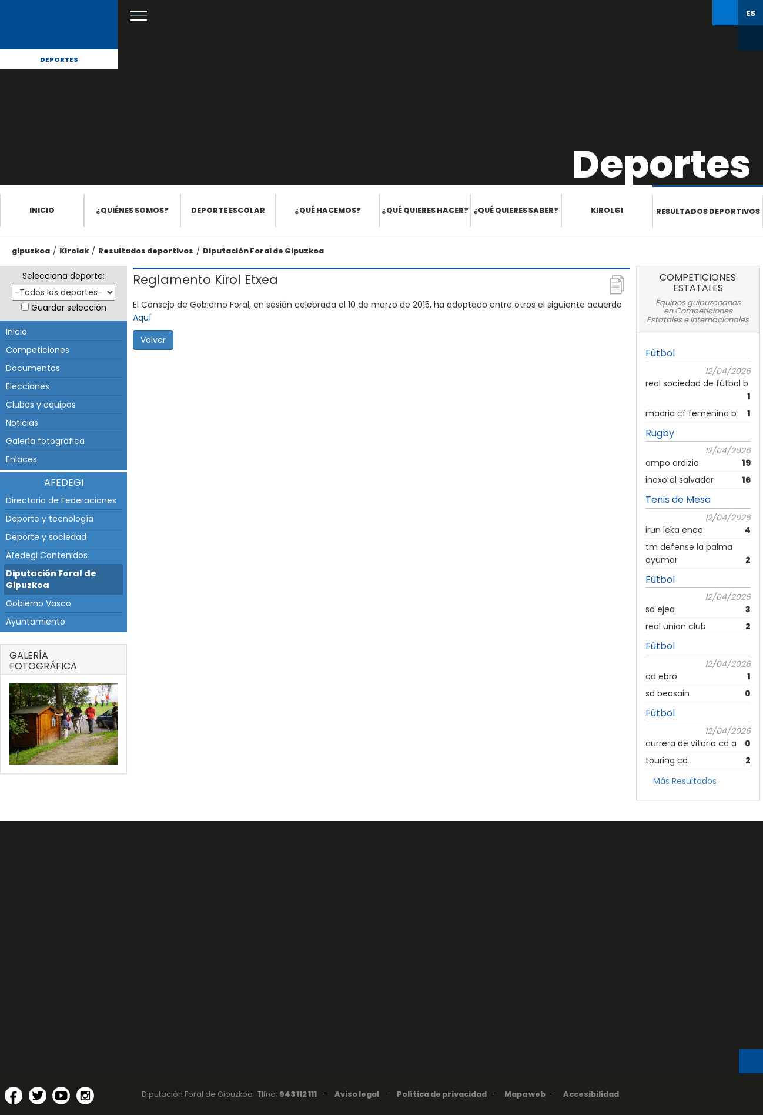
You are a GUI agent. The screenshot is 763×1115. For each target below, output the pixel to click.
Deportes (59, 59)
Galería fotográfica (45, 441)
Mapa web (525, 1094)
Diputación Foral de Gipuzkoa (263, 251)
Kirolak (74, 251)
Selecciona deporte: (63, 276)
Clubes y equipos (41, 404)
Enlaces (21, 459)
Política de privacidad (442, 1094)
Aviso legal (356, 1094)
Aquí (142, 317)
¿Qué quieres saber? (515, 210)
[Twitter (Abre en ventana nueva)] (37, 1095)
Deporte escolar (228, 210)
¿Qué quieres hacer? (425, 210)
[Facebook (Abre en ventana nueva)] (13, 1095)
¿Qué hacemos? (328, 210)
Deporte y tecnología (49, 519)
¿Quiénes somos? (132, 210)
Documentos (33, 368)
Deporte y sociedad (46, 537)
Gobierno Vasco (38, 603)
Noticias (22, 423)
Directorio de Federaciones (61, 500)
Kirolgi (607, 210)
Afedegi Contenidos (47, 555)
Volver (153, 340)
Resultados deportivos (708, 211)
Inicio (42, 210)
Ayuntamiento (35, 621)
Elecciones (27, 386)
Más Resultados (685, 781)
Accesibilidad (591, 1094)
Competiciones (37, 350)
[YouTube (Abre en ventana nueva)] (61, 1095)
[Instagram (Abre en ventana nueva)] (85, 1095)
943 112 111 (298, 1094)
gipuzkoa (31, 251)
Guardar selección (68, 307)
